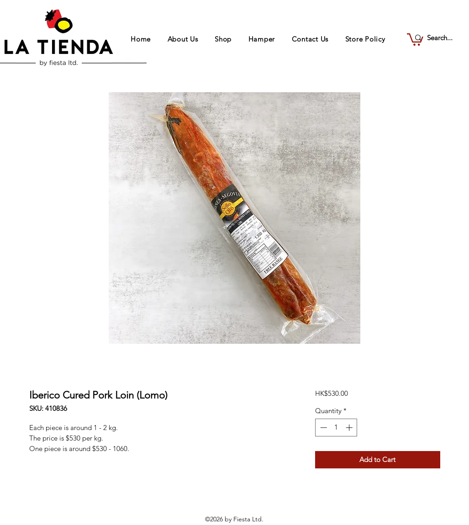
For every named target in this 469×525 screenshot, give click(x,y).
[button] (415, 39)
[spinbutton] (336, 427)
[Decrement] (322, 427)
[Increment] (350, 427)
